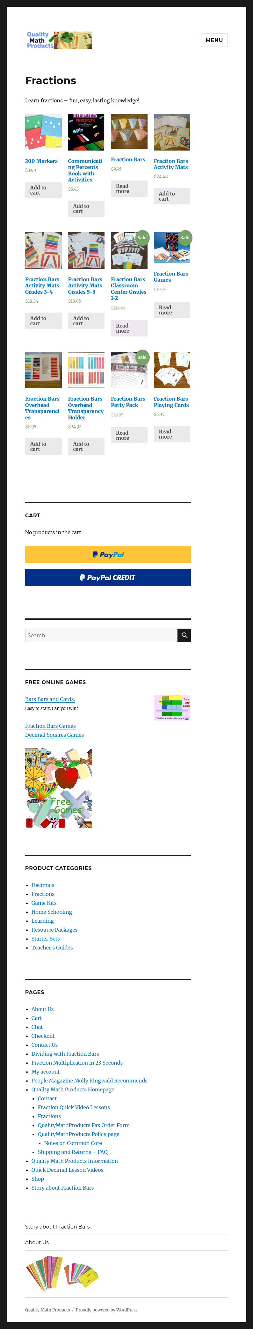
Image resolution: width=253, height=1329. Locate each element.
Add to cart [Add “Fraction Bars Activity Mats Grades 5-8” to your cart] (81, 321)
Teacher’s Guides (52, 947)
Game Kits (44, 903)
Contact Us (45, 1045)
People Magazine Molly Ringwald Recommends (90, 1080)
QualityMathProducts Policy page (78, 1134)
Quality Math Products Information (75, 1161)
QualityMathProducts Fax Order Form (84, 1125)
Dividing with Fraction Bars (65, 1054)
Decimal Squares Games (54, 735)
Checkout (43, 1036)
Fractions (43, 894)
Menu (214, 40)
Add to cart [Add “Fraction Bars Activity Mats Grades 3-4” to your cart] (38, 321)
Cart (37, 1018)
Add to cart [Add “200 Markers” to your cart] (38, 190)
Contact (47, 1098)
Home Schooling (52, 912)
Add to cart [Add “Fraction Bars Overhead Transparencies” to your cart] (38, 446)
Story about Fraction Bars (63, 1188)
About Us (43, 1009)
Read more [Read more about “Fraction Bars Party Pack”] (122, 435)
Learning (43, 921)
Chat (37, 1027)
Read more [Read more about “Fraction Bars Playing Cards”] (165, 434)
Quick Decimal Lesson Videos (68, 1170)
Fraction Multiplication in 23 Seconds (77, 1063)
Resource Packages (55, 930)
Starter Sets (46, 938)
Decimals (43, 885)
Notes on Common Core (73, 1143)
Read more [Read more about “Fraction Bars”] (122, 188)
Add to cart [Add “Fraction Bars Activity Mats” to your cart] (167, 196)
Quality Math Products (47, 1310)
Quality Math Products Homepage (73, 1089)
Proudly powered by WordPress (107, 1310)
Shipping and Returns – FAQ (73, 1152)
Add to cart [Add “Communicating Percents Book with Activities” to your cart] (81, 208)
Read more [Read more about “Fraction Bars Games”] (165, 310)
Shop (38, 1179)
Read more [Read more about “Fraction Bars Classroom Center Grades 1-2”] (122, 328)
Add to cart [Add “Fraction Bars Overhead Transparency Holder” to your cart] (81, 446)
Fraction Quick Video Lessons (74, 1107)
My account (46, 1071)
